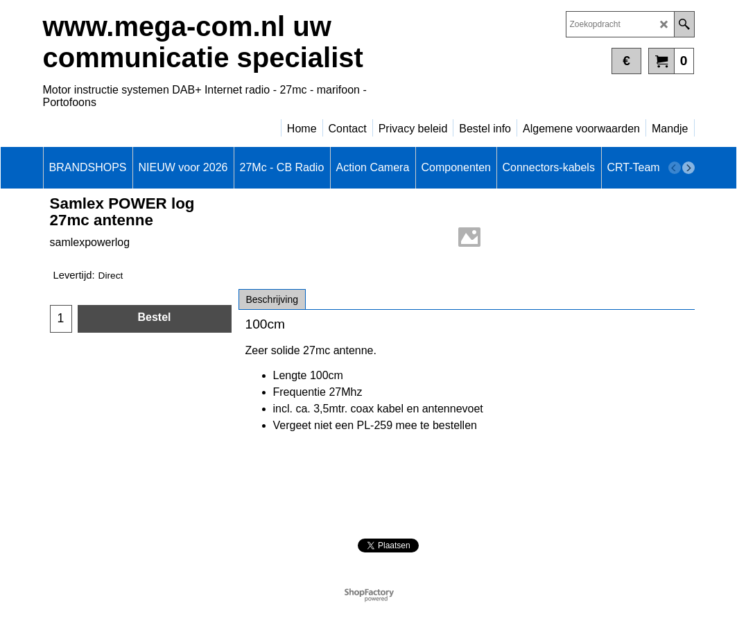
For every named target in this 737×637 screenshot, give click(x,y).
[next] (688, 168)
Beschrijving (272, 299)
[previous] (674, 168)
